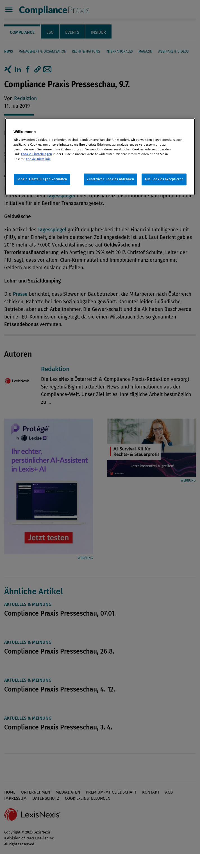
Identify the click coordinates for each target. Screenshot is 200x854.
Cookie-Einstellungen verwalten (42, 179)
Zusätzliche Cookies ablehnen (110, 179)
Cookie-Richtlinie (38, 159)
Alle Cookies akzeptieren (164, 179)
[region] (100, 156)
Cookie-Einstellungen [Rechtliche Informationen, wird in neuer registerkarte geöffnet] (36, 154)
